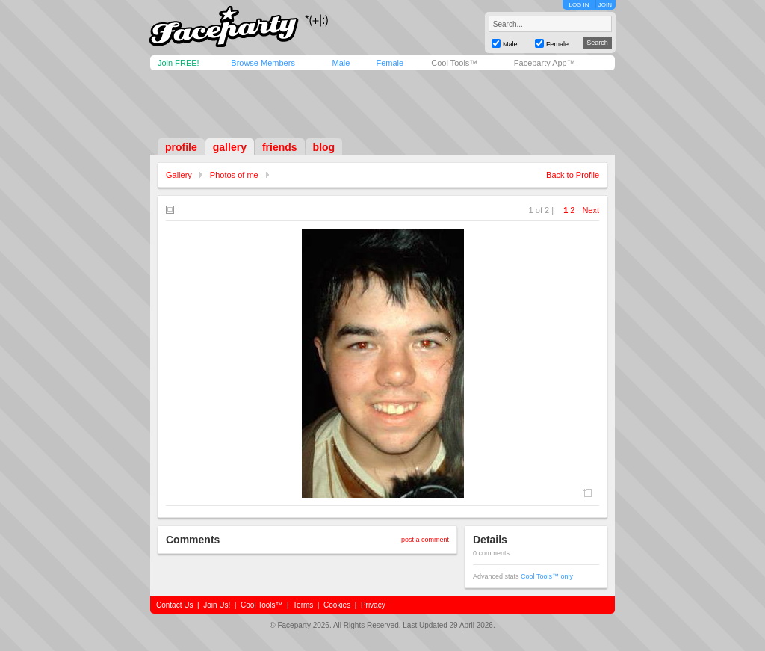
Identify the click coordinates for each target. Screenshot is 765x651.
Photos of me (234, 174)
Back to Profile (572, 174)
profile (181, 147)
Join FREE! (178, 62)
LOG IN (579, 4)
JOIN (605, 4)
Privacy (373, 605)
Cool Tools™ (454, 62)
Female (389, 62)
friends (279, 147)
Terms (303, 605)
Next (590, 210)
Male (341, 62)
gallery (230, 147)
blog (324, 147)
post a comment (425, 539)
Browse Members (263, 62)
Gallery (179, 174)
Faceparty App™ (544, 62)
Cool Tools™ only (547, 576)
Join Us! (216, 605)
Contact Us (174, 605)
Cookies (336, 605)
